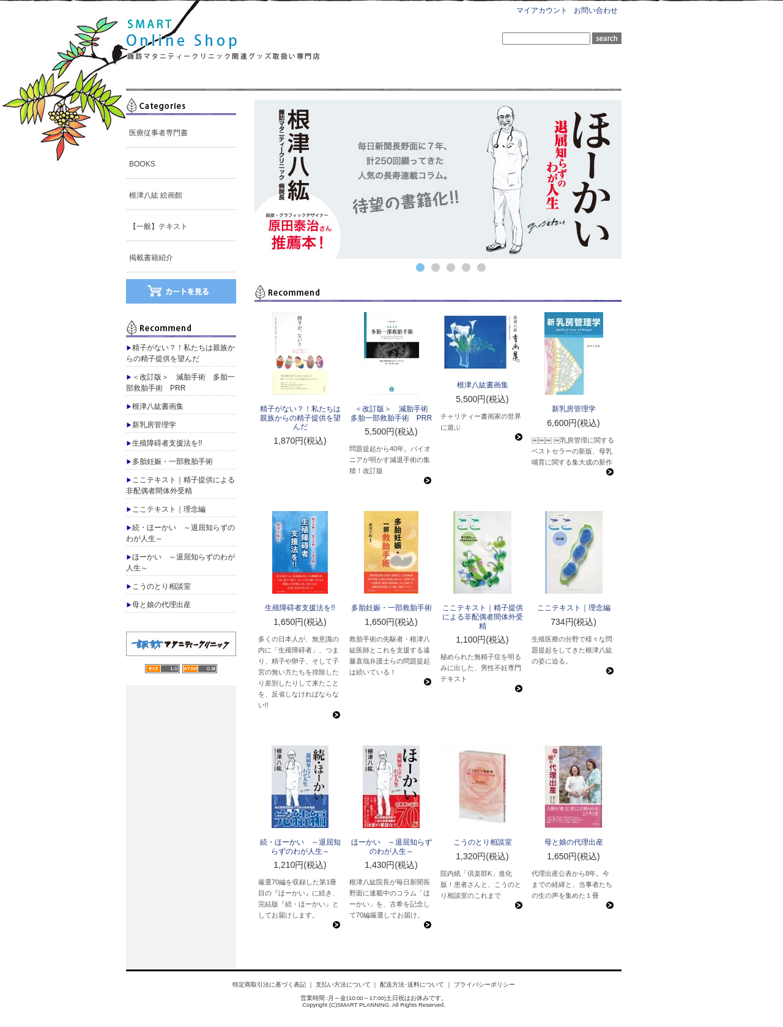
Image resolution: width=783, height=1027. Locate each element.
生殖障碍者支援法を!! (164, 443)
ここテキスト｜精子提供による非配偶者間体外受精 (180, 485)
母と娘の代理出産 (158, 604)
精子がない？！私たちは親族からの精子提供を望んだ (180, 353)
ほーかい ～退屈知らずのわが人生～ (180, 562)
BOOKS (142, 164)
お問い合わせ (596, 10)
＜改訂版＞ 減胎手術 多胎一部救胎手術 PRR (180, 382)
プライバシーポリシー (484, 984)
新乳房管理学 (151, 424)
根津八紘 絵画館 (155, 195)
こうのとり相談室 (158, 586)
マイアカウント (542, 10)
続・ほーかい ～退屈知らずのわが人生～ (180, 533)
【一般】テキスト (158, 226)
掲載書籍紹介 (151, 257)
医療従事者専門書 (158, 133)
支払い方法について (343, 984)
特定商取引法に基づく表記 (269, 984)
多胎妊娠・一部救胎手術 (169, 461)
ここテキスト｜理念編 (166, 509)
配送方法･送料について (412, 984)
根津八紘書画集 (155, 406)
